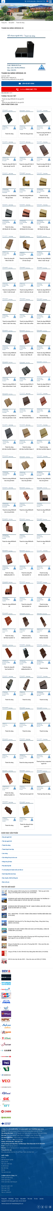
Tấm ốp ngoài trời (6, 841)
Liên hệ (41, 1198)
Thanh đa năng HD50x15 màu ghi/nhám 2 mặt (26, 385)
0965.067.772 (41, 1)
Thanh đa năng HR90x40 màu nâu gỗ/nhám (9, 479)
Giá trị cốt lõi (4, 1161)
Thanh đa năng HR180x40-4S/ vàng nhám (43, 197)
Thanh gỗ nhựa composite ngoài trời (44, 762)
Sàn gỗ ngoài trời (6, 837)
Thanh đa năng (9, 133)
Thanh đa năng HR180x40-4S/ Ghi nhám (9, 228)
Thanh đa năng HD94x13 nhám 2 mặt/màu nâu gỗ (26, 291)
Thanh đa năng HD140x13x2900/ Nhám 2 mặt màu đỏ (44, 417)
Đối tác (3, 1170)
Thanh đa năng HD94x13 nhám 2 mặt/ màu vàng (9, 322)
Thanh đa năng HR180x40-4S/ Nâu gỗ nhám (44, 228)
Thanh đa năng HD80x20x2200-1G (9, 574)
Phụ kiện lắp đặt (6, 865)
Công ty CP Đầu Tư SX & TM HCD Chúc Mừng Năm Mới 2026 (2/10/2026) (28, 951)
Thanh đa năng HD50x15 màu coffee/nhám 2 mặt (9, 385)
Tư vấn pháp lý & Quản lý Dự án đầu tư (12, 869)
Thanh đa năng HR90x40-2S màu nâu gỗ (26, 259)
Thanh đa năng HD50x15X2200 (43, 637)
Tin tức (36, 1198)
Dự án (17, 1198)
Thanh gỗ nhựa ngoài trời (26, 794)
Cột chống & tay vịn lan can (9, 857)
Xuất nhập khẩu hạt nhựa (8, 874)
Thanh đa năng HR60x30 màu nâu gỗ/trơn (43, 479)
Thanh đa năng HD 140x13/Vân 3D (9, 259)
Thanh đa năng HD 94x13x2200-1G (9, 668)
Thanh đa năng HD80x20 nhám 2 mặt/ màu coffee (43, 322)
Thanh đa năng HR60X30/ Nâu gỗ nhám (9, 196)
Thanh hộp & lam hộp (7, 849)
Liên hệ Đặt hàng (26, 83)
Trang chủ (4, 22)
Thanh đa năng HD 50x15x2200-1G (26, 574)
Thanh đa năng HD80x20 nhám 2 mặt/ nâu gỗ (43, 259)
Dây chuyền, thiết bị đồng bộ (9, 878)
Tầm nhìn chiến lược (6, 1163)
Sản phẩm (12, 22)
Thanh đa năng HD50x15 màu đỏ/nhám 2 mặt (43, 385)
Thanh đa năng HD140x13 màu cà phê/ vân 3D (44, 165)
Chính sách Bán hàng (7, 1177)
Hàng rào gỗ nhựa (6, 861)
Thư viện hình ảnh (6, 1172)
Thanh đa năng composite (26, 762)
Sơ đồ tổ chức (5, 1166)
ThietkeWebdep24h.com (17, 1203)
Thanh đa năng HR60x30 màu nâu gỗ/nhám (9, 511)
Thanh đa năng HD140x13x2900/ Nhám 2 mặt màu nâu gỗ (26, 448)
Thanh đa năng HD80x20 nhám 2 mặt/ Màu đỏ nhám (26, 354)
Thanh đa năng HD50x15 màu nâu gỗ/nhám (26, 479)
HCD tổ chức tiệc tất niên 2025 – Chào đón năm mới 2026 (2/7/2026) (27, 959)
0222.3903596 (19, 1139)
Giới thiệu (11, 1198)
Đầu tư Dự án (5, 882)
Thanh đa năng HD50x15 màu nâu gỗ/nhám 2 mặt (9, 416)
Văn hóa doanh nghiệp (7, 1159)
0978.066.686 (31, 1)
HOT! (11, 93)
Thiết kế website (5, 1203)
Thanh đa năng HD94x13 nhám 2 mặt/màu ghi (9, 291)
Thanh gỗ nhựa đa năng (43, 794)
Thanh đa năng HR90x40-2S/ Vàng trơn (26, 196)
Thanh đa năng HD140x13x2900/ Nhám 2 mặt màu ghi (9, 448)
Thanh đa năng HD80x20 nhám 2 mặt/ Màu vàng (43, 354)
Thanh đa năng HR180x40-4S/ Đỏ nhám (26, 228)
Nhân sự (3, 1157)
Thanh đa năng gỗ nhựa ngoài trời (26, 825)
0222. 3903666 (8, 1139)
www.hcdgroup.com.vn (12, 1148)
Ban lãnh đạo (4, 1168)
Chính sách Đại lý (5, 1179)
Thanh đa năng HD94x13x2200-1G (9, 794)
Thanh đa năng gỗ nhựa (26, 133)
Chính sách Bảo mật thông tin (9, 1182)
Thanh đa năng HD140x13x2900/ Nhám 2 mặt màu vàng (44, 448)
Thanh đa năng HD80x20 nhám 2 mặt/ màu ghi (9, 354)
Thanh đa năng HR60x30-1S (26, 511)
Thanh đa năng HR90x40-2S (44, 511)
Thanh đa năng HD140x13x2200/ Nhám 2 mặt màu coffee (26, 417)
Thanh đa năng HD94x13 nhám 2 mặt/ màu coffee (26, 322)
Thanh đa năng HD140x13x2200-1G (43, 574)
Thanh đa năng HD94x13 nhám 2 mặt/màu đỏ (43, 291)
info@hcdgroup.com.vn (11, 1145)
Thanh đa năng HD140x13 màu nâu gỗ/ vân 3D (9, 165)
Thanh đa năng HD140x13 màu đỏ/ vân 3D (26, 165)
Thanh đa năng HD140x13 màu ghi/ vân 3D (44, 134)
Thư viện (30, 1198)
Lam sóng (4, 853)
